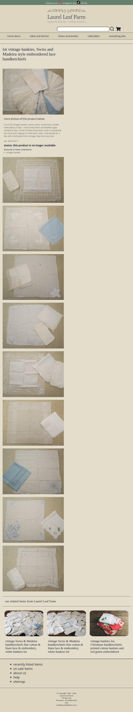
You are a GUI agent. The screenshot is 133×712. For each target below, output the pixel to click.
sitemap (19, 681)
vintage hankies (13, 152)
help (16, 677)
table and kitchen (39, 36)
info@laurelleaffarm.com (66, 705)
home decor (14, 36)
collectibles (94, 36)
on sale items (23, 668)
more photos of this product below (24, 119)
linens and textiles (68, 36)
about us (19, 673)
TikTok (84, 3)
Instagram (67, 3)
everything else (117, 36)
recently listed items (28, 664)
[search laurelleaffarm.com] (112, 29)
